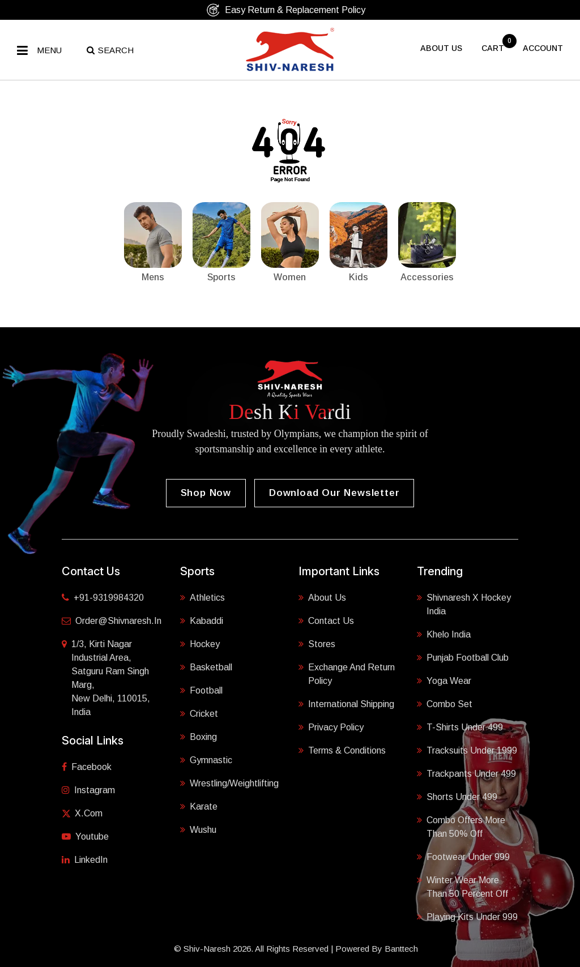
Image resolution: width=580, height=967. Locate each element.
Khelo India (444, 633)
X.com (82, 813)
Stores (316, 643)
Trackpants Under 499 (466, 772)
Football (201, 689)
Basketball (206, 666)
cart (493, 48)
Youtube (85, 836)
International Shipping (346, 703)
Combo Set (444, 703)
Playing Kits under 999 (467, 916)
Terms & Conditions (342, 749)
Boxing (198, 736)
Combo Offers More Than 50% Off (461, 826)
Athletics (202, 596)
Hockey (200, 643)
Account (543, 48)
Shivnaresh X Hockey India (464, 603)
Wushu (198, 829)
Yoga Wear (444, 680)
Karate (199, 805)
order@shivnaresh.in (111, 621)
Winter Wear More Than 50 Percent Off (462, 886)
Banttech (401, 948)
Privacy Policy (331, 726)
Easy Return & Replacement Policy (285, 10)
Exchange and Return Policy (346, 673)
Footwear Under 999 (463, 856)
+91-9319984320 (103, 597)
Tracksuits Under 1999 (467, 749)
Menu (49, 50)
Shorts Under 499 (457, 796)
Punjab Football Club (463, 656)
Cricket (199, 712)
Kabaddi (201, 620)
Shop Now (206, 492)
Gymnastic (206, 759)
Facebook (87, 767)
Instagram (88, 790)
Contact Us (326, 620)
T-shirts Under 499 (460, 726)
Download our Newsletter (334, 492)
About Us (322, 596)
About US (441, 48)
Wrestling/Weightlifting (229, 782)
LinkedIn (85, 860)
